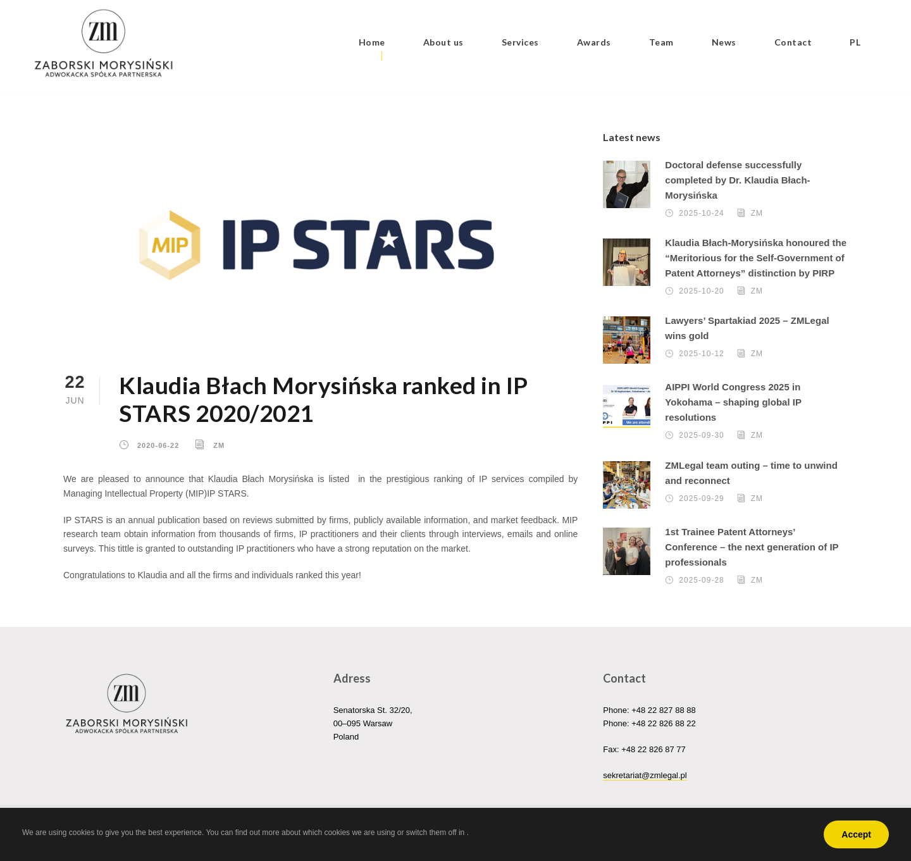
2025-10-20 (701, 291)
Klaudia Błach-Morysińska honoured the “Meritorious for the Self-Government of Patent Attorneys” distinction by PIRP (755, 257)
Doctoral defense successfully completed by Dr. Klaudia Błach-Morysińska (737, 180)
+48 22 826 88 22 (663, 723)
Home (372, 42)
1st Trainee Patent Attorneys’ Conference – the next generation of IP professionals (751, 546)
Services (520, 42)
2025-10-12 (701, 353)
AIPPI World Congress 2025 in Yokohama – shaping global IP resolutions (733, 402)
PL (855, 42)
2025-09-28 (701, 580)
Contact (793, 42)
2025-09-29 (701, 498)
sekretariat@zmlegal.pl (644, 775)
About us (443, 42)
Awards (594, 42)
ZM (219, 445)
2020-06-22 (158, 445)
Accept (856, 834)
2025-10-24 (701, 213)
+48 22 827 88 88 (663, 710)
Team (661, 42)
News (724, 42)
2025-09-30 (701, 435)
